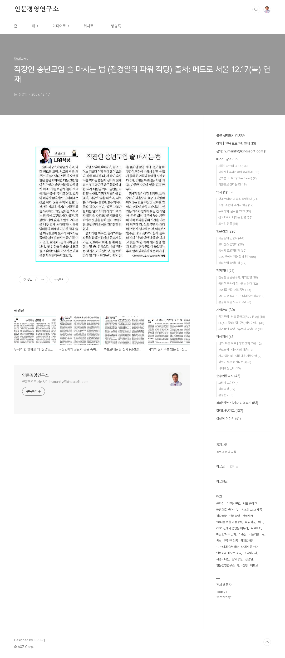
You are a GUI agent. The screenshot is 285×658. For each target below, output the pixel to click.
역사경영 (225, 192)
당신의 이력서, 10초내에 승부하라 (241, 296)
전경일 (249, 559)
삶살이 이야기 (228, 418)
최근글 (220, 466)
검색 (256, 9)
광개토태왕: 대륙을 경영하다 (238, 199)
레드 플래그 (250, 503)
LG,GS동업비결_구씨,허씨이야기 (241, 323)
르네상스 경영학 (231, 244)
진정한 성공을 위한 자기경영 (238, 277)
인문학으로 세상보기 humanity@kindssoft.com (55, 382)
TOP (267, 642)
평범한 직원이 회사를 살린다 (238, 283)
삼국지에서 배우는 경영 (235, 217)
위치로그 (90, 26)
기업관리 (225, 310)
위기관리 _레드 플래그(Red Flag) (241, 316)
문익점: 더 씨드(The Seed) (237, 178)
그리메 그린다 (229, 383)
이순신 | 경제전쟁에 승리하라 (238, 172)
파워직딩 (250, 522)
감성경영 (225, 337)
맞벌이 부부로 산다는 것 (234, 362)
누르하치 (256, 528)
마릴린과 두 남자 (226, 534)
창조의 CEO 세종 (251, 510)
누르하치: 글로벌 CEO (234, 211)
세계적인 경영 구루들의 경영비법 (241, 329)
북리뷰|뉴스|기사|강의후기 (237, 403)
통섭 (218, 540)
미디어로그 (61, 26)
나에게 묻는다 (229, 368)
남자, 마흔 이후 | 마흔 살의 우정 (240, 343)
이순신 (242, 534)
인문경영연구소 (36, 9)
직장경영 (225, 271)
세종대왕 (254, 534)
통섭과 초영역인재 (232, 250)
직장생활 (221, 516)
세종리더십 (222, 559)
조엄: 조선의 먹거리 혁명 (235, 205)
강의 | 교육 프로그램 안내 (236, 143)
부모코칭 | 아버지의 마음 (236, 349)
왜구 (260, 522)
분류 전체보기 (230, 135)
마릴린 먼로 (234, 503)
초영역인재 (250, 553)
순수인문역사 (228, 376)
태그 (35, 26)
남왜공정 (226, 389)
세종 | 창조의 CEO (233, 166)
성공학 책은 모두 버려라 (234, 302)
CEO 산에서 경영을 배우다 (232, 528)
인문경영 (226, 231)
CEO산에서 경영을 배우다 (237, 256)
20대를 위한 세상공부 (234, 290)
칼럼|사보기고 (229, 411)
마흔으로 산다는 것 (232, 184)
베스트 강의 (228, 159)
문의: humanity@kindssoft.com (241, 151)
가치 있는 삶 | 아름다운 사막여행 (239, 356)
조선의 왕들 (228, 223)
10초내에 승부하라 (227, 547)
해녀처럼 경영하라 (232, 263)
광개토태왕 (247, 540)
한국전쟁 (242, 565)
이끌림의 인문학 (231, 238)
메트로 (254, 565)
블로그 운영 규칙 (226, 452)
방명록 (116, 26)
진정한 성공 (231, 540)
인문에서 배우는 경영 (228, 553)
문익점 (220, 503)
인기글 (234, 466)
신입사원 (247, 516)
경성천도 (225, 395)
